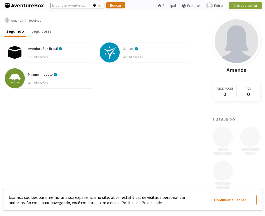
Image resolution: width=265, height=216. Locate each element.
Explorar (191, 5)
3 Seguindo (224, 119)
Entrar (215, 5)
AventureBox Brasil (45, 48)
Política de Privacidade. (142, 202)
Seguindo (15, 31)
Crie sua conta (245, 5)
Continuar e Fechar (230, 200)
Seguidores (41, 31)
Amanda (237, 70)
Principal (167, 5)
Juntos (130, 48)
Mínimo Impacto (42, 74)
